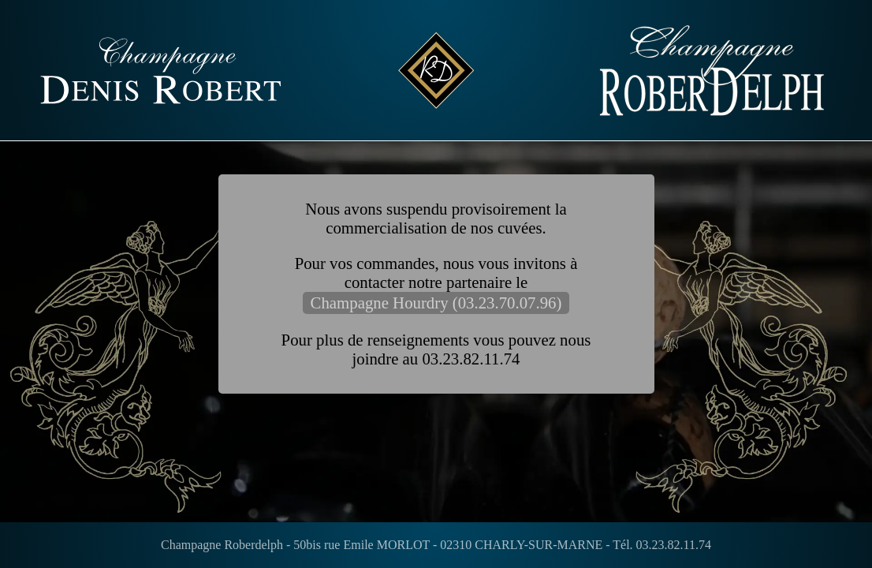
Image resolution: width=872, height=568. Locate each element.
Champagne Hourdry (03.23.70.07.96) (436, 302)
